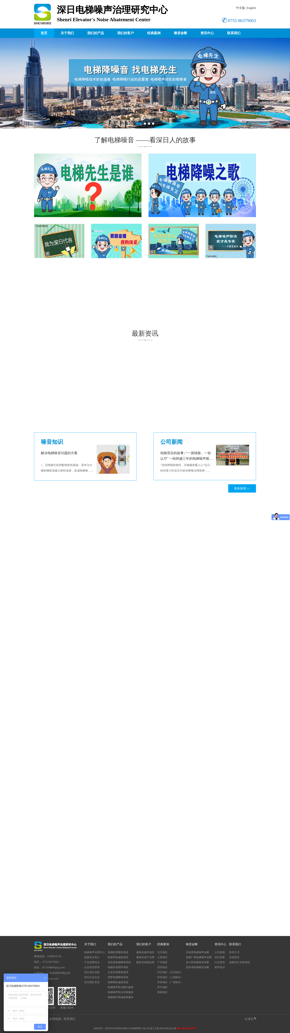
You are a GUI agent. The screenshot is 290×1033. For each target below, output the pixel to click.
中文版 (240, 7)
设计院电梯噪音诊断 (197, 962)
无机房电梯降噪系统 (119, 962)
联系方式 (234, 952)
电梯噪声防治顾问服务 (121, 987)
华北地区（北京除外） (170, 972)
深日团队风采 (92, 982)
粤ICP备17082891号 (186, 1028)
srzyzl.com (52, 978)
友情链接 (55, 1018)
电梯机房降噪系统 (118, 952)
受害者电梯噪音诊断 (197, 967)
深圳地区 (162, 967)
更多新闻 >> (242, 488)
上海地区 (162, 957)
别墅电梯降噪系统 (118, 977)
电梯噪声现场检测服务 (121, 997)
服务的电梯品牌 (145, 962)
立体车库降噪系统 (118, 972)
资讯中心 (207, 33)
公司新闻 (220, 952)
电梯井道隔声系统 (118, 967)
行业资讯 (220, 962)
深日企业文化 (92, 977)
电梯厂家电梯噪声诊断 (199, 957)
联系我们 (233, 33)
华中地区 (162, 987)
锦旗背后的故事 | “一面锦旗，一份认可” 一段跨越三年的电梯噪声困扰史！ (186, 458)
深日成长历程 (92, 972)
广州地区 (162, 962)
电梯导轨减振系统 (118, 957)
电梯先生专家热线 (239, 962)
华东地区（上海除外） (170, 977)
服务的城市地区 (145, 952)
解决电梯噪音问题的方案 (59, 453)
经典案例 (154, 33)
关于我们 (67, 33)
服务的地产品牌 (145, 957)
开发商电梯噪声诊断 (197, 952)
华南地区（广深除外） (170, 982)
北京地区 (162, 952)
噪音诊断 (180, 33)
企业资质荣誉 (92, 967)
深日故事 (220, 957)
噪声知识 (220, 967)
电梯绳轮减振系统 (118, 982)
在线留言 (234, 957)
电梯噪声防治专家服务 (121, 992)
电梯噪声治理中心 (94, 952)
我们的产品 (95, 33)
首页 (44, 33)
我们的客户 (125, 33)
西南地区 (162, 992)
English (251, 7)
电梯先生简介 (92, 957)
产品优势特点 (92, 962)
